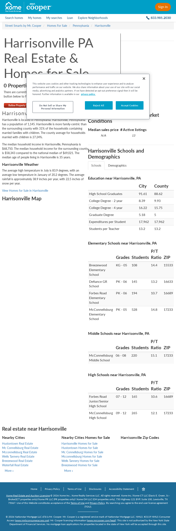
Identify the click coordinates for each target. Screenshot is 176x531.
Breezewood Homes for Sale (79, 465)
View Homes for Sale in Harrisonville (25, 190)
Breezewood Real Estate (17, 461)
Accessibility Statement (121, 488)
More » (9, 470)
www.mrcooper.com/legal (101, 520)
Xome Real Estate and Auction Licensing (28, 495)
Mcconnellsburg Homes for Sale (81, 456)
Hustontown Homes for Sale (79, 448)
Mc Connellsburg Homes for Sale (82, 452)
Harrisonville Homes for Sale (79, 443)
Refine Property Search (20, 105)
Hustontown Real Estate (17, 443)
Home (34, 488)
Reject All (98, 105)
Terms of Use (74, 488)
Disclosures (95, 488)
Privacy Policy (52, 488)
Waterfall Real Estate (15, 465)
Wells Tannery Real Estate (18, 456)
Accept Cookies (129, 105)
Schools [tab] (96, 165)
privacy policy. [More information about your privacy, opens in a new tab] (88, 94)
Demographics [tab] (117, 165)
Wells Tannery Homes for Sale (80, 461)
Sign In (163, 7)
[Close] (143, 78)
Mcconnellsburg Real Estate (19, 452)
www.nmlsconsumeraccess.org (32, 520)
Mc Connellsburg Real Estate (20, 448)
